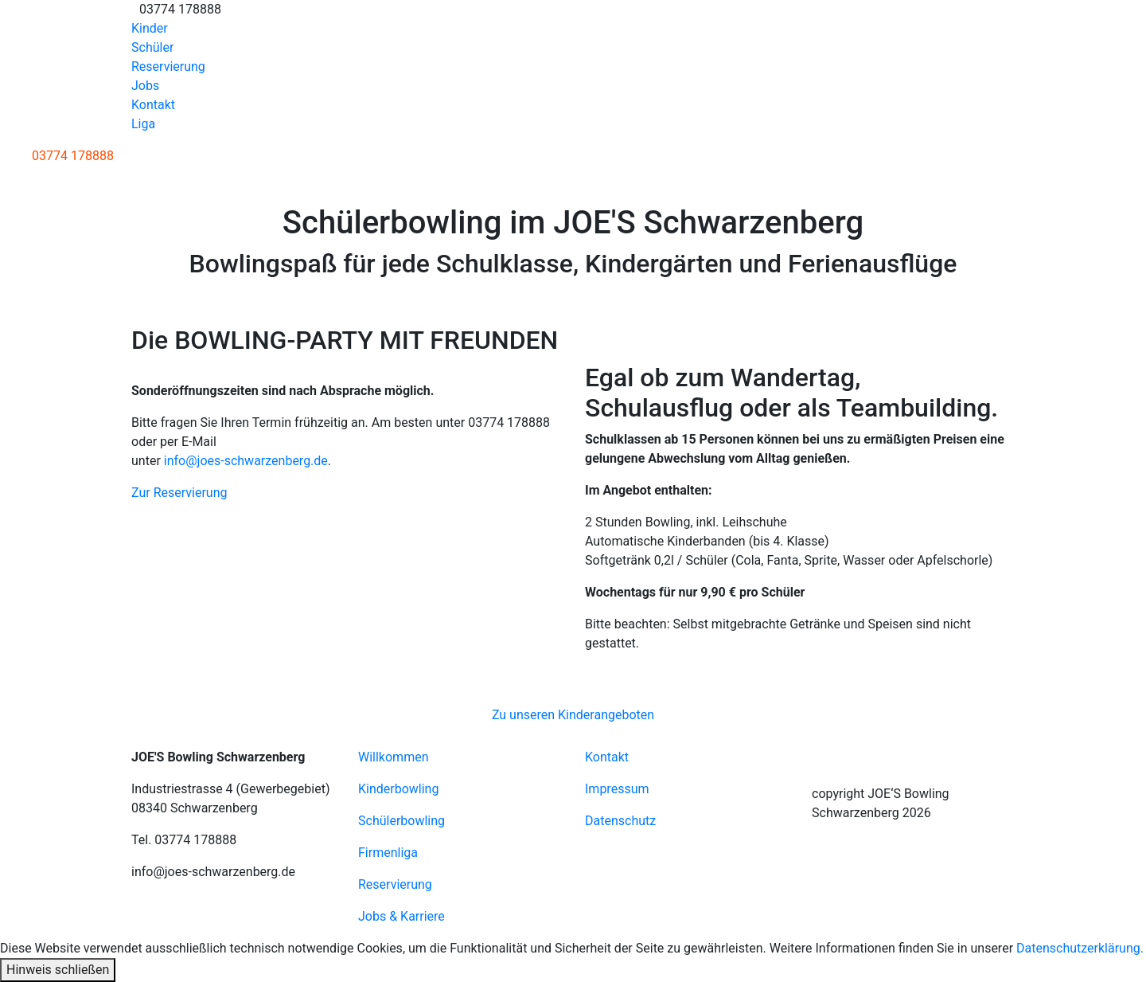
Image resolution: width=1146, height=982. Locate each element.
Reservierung (168, 66)
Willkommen (393, 757)
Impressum (617, 788)
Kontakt (153, 104)
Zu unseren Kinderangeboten (573, 714)
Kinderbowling (398, 788)
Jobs (145, 85)
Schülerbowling (401, 820)
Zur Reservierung (179, 492)
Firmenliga (388, 852)
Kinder (149, 28)
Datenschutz (620, 820)
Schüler (152, 47)
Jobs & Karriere (401, 916)
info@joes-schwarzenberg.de (246, 460)
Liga (143, 123)
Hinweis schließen (57, 969)
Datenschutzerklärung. (1080, 948)
